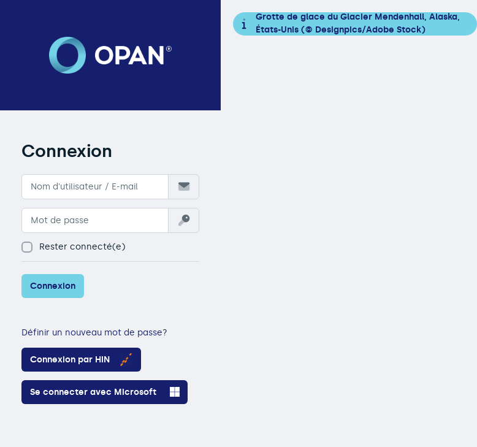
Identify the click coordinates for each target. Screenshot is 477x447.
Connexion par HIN (81, 359)
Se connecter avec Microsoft (104, 391)
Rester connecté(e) (73, 247)
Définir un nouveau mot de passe (91, 332)
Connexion (52, 286)
